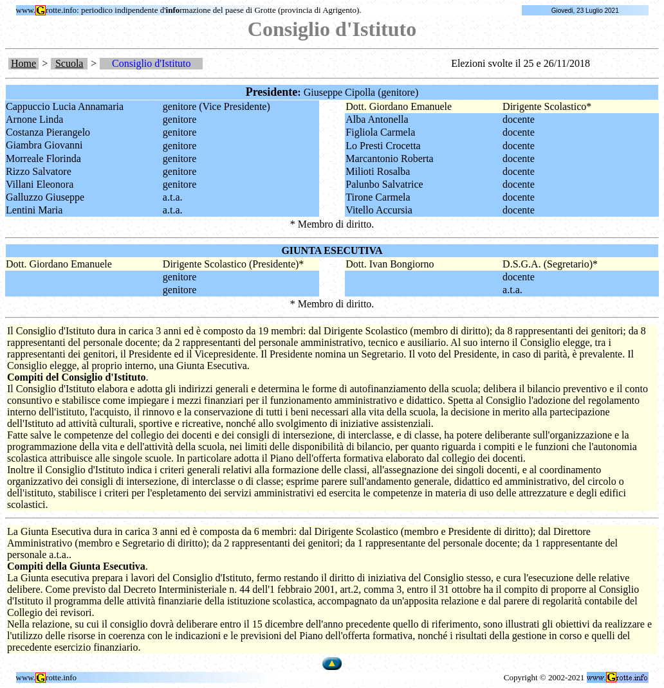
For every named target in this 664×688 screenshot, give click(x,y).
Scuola (69, 63)
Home (23, 63)
